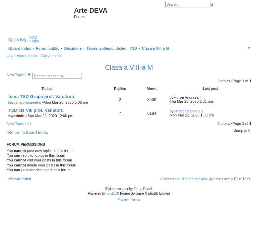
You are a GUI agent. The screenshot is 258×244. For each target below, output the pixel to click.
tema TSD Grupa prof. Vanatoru (41, 96)
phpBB (112, 193)
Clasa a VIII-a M (129, 67)
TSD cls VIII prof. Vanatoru (36, 110)
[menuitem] (33, 37)
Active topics (52, 56)
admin (19, 116)
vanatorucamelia (27, 102)
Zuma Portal (143, 189)
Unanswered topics (22, 56)
